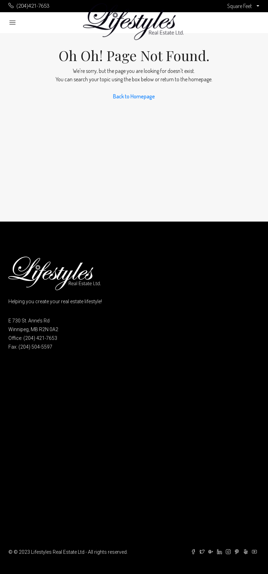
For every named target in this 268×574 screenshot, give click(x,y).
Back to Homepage (134, 96)
